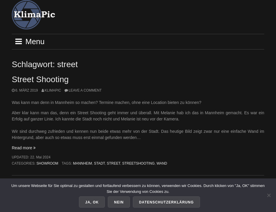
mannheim (82, 163)
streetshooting (138, 163)
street (113, 163)
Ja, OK (92, 202)
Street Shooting (40, 79)
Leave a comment (85, 90)
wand (162, 163)
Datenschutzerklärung (166, 202)
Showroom (47, 163)
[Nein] (269, 195)
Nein (119, 202)
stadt (99, 163)
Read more (24, 147)
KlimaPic (53, 90)
